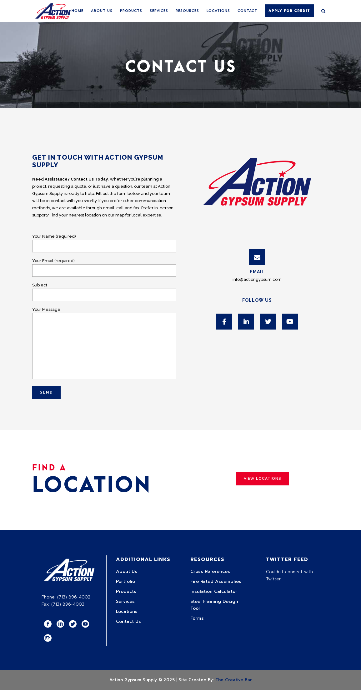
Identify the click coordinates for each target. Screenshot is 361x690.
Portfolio (125, 581)
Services (125, 601)
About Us (126, 571)
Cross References (210, 571)
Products (126, 591)
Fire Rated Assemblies (215, 581)
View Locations (262, 478)
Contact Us (128, 621)
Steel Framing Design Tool (214, 605)
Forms (197, 618)
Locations (127, 611)
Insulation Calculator (213, 591)
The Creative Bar (233, 680)
